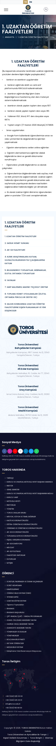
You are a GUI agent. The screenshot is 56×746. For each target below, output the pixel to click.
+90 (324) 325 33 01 (13, 700)
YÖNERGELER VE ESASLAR (15, 632)
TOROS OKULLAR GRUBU (15, 513)
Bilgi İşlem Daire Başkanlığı (28, 741)
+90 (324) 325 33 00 (14, 696)
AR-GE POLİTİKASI (12, 551)
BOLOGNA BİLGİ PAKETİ (14, 639)
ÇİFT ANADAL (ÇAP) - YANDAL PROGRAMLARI (23, 616)
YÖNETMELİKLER (11, 635)
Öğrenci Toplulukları (14, 605)
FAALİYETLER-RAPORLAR (14, 555)
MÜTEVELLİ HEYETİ (12, 501)
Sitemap (49, 738)
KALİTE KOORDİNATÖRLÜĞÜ (16, 520)
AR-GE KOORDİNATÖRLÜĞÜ (16, 532)
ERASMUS (9, 608)
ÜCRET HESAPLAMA (13, 585)
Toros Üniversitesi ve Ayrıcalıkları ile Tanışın (27, 734)
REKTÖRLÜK (10, 505)
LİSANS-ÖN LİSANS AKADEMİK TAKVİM (20, 620)
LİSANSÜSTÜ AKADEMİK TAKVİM (17, 628)
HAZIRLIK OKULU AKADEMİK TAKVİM (19, 624)
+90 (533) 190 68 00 (13, 708)
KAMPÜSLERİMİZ (11, 589)
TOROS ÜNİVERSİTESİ (30, 728)
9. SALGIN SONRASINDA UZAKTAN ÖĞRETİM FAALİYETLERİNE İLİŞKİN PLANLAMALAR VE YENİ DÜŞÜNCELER (25, 307)
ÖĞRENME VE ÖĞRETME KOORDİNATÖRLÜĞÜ (23, 528)
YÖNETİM (9, 509)
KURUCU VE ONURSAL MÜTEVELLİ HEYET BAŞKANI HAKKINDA (28, 482)
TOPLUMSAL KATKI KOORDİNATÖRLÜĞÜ (21, 536)
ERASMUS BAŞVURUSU (14, 612)
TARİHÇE (8, 478)
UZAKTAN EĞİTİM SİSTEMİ (15, 601)
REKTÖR (8, 486)
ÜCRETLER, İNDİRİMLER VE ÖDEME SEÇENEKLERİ (23, 581)
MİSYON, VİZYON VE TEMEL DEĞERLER (20, 516)
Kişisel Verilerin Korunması (15, 738)
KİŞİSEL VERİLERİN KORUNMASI (17, 540)
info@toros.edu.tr (12, 704)
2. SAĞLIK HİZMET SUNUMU (17, 243)
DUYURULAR (10, 559)
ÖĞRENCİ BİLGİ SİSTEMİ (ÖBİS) (17, 593)
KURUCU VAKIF (11, 497)
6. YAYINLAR (10, 280)
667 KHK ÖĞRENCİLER (14, 643)
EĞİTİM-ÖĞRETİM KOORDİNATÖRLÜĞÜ (20, 524)
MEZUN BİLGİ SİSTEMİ (13, 647)
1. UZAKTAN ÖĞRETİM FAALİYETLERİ (33, 37)
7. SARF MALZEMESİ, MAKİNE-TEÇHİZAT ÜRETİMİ (26, 287)
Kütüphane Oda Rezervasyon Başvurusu (22, 651)
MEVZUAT (9, 547)
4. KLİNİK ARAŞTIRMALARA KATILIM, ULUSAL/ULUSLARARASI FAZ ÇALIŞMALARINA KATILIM (25, 260)
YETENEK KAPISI (11, 597)
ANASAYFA (8, 37)
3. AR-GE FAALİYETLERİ (15, 250)
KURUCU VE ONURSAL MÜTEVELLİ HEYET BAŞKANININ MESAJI (28, 493)
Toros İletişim (36, 738)
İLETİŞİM (8, 563)
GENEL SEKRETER (11, 489)
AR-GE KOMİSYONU (13, 543)
